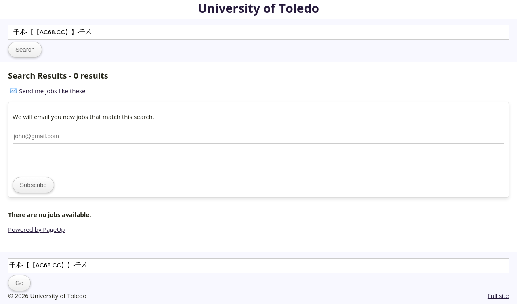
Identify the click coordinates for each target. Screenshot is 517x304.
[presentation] (74, 159)
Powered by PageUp (36, 229)
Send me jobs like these (52, 91)
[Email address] (258, 136)
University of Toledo (258, 8)
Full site (498, 296)
